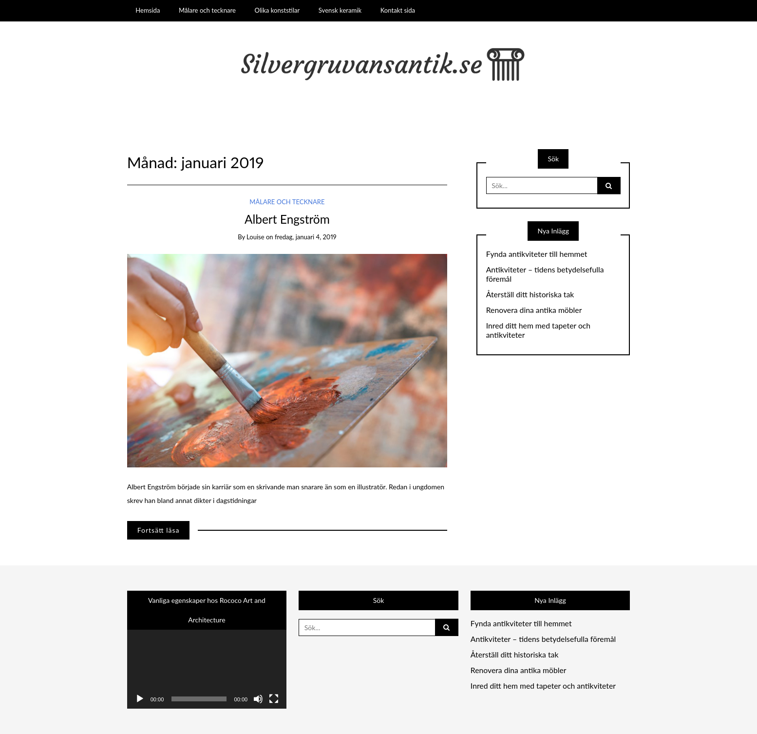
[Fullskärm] (274, 699)
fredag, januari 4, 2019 (306, 237)
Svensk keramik (340, 10)
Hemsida (147, 10)
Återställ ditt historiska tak (530, 294)
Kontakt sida (397, 10)
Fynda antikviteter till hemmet (536, 254)
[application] (206, 664)
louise (255, 237)
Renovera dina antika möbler (534, 310)
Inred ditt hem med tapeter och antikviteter (538, 330)
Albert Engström (287, 219)
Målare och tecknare (207, 10)
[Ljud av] (258, 699)
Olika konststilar (277, 10)
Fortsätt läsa (158, 530)
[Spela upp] (140, 699)
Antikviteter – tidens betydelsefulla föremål (545, 274)
